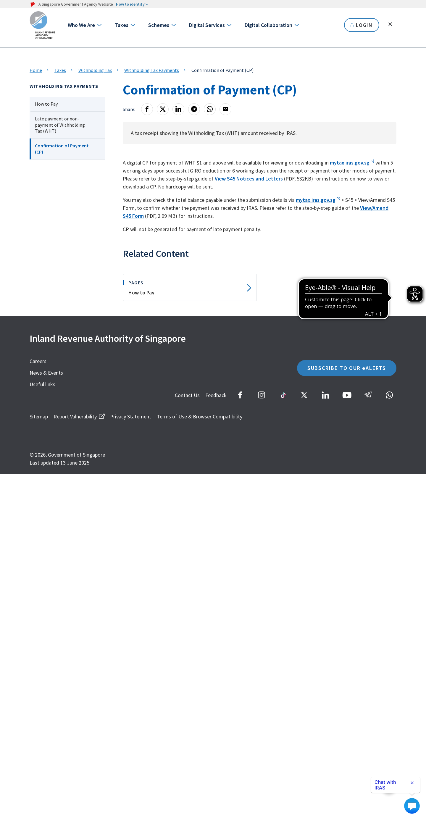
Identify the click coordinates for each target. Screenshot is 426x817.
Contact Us (187, 395)
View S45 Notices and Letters (249, 178)
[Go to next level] (99, 25)
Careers (38, 361)
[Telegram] (194, 109)
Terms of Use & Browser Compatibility (199, 416)
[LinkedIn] (178, 109)
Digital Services (207, 25)
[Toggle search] (390, 24)
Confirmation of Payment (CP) (62, 149)
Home (36, 70)
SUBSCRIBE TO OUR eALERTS (346, 368)
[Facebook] (147, 109)
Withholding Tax (95, 70)
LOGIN (362, 25)
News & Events (46, 372)
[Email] (225, 109)
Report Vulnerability (79, 416)
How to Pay (46, 104)
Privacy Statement (130, 416)
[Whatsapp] (210, 109)
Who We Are (81, 25)
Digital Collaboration (268, 25)
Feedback (216, 395)
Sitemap (39, 416)
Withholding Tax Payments (151, 70)
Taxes (121, 25)
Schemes (158, 25)
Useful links (42, 384)
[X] (163, 109)
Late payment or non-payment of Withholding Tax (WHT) (60, 125)
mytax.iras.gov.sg (349, 162)
